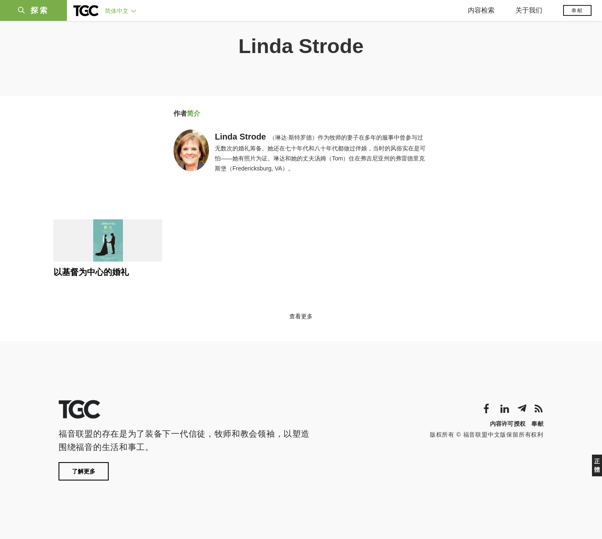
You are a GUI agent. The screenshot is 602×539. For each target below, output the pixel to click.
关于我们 (528, 10)
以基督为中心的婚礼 (91, 272)
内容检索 (481, 10)
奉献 (577, 10)
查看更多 (301, 316)
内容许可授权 (508, 423)
